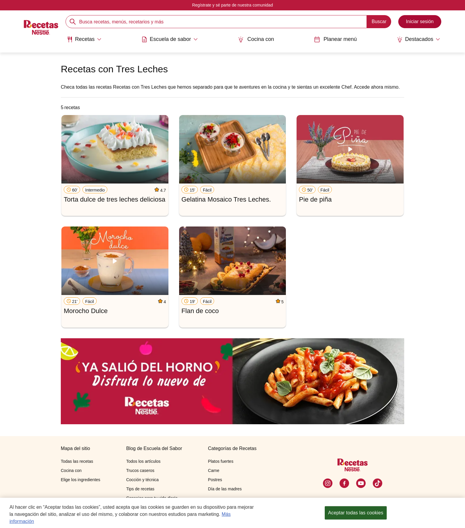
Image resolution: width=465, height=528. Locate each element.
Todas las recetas (77, 461)
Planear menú (335, 39)
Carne (213, 470)
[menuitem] (84, 41)
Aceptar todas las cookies (355, 512)
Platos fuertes (220, 461)
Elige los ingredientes (80, 479)
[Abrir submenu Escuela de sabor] (169, 39)
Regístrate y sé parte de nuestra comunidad (232, 5)
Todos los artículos (143, 461)
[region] (232, 513)
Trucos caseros (140, 470)
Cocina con (256, 39)
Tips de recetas (140, 488)
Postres (215, 479)
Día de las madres (225, 488)
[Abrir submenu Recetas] (84, 39)
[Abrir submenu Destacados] (418, 39)
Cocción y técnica (142, 479)
